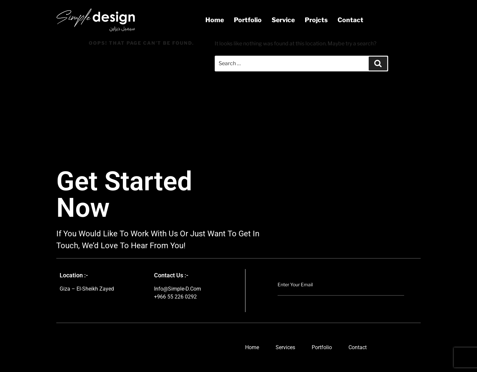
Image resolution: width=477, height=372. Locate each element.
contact (350, 20)
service (283, 20)
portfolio (248, 20)
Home (214, 20)
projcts (316, 20)
